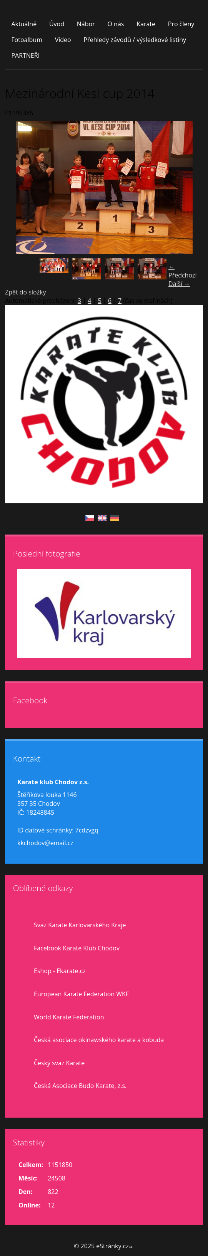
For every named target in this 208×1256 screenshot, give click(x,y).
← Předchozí (182, 270)
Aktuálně (24, 24)
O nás (115, 24)
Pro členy (181, 24)
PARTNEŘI (25, 55)
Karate (145, 24)
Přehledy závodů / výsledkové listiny (135, 39)
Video (63, 39)
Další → (179, 283)
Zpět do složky (25, 292)
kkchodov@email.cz (45, 843)
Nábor (86, 24)
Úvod (56, 24)
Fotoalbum (26, 39)
